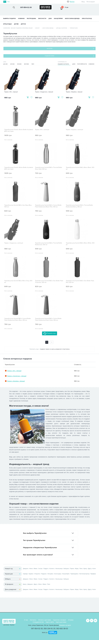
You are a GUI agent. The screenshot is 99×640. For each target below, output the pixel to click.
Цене (73, 64)
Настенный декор (84, 574)
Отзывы (70, 620)
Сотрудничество (38, 622)
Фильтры (49, 48)
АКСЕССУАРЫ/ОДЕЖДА (72, 18)
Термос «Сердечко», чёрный (44, 92)
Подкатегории (49, 56)
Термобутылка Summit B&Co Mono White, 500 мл (80, 243)
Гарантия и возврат (59, 620)
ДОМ (50, 18)
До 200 (5, 64)
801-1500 (26, 64)
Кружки (31, 574)
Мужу (76, 568)
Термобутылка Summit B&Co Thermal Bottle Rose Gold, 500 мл (48, 168)
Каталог (37, 28)
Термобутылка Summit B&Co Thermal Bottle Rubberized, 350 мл (48, 243)
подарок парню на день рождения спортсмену (55, 349)
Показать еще (49, 333)
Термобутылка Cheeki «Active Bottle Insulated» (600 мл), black (18, 168)
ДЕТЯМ (16, 24)
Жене (31, 568)
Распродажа (31, 18)
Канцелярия (65, 574)
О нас (26, 620)
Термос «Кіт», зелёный (42, 129)
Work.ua (44, 632)
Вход (83, 2)
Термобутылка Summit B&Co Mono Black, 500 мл (80, 168)
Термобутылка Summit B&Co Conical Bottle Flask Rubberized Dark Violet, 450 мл (48, 319)
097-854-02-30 (37, 629)
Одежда (25, 574)
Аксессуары (57, 574)
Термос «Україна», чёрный (74, 92)
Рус (5, 1)
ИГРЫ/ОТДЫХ (7, 24)
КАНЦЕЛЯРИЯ (58, 18)
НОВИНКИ (21, 18)
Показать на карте (65, 625)
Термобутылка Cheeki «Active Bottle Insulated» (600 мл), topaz (18, 130)
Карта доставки (61, 622)
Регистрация (91, 2)
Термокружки (74, 574)
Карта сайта (50, 622)
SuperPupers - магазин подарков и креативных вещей (18, 28)
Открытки (37, 574)
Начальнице (58, 568)
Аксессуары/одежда (47, 28)
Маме (35, 568)
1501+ (33, 64)
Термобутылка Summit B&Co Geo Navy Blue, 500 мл (18, 206)
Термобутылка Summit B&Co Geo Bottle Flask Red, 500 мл (80, 281)
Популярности (82, 64)
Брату (85, 568)
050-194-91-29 (49, 629)
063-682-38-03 (62, 629)
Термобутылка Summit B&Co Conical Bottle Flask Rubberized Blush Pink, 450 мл (48, 206)
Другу (89, 568)
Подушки (43, 574)
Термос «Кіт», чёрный (11, 92)
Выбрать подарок (9, 18)
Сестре (40, 568)
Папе (80, 568)
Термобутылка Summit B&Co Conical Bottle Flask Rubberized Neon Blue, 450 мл (17, 319)
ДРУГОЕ (23, 24)
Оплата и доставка (44, 620)
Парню (72, 568)
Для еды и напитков (61, 28)
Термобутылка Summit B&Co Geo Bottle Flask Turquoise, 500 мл (49, 281)
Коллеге (51, 568)
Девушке (25, 568)
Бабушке (66, 568)
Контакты (33, 620)
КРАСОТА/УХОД (87, 18)
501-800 (19, 64)
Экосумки (50, 574)
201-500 (12, 64)
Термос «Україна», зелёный (74, 129)
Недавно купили (63, 64)
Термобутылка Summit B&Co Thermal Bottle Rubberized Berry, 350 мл (79, 206)
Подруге (45, 568)
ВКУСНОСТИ (42, 18)
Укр (8, 1)
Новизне (91, 64)
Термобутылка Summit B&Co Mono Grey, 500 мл (18, 281)
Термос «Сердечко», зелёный (13, 243)
